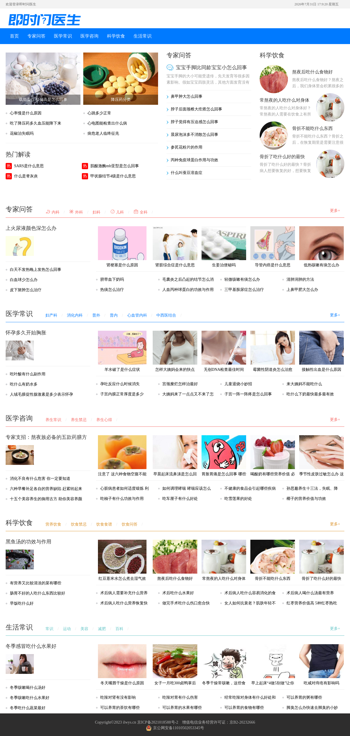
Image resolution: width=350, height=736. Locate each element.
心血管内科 (137, 315)
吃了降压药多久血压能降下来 (35, 123)
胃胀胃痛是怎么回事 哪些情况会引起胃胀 (224, 460)
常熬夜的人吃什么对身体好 (224, 565)
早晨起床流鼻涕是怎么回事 (175, 460)
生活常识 (143, 36)
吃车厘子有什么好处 (180, 499)
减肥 (102, 629)
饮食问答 (129, 524)
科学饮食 (116, 36)
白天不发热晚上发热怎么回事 (35, 269)
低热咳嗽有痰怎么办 (321, 246)
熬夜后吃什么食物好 (312, 71)
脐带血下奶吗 (112, 279)
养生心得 (104, 420)
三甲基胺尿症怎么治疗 (244, 290)
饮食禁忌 (79, 524)
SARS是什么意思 (29, 166)
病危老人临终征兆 (103, 133)
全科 (141, 212)
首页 (14, 36)
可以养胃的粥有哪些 (304, 697)
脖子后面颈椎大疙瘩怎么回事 (196, 109)
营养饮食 (53, 524)
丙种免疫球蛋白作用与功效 (194, 160)
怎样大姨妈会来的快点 (175, 351)
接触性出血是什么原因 (321, 351)
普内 (114, 315)
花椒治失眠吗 (22, 133)
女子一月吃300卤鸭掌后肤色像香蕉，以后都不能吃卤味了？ (175, 674)
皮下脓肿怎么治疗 (25, 290)
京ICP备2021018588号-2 (157, 722)
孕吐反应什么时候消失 (120, 384)
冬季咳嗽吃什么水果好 (29, 698)
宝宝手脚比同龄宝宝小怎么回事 (211, 67)
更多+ (335, 210)
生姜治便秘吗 (224, 246)
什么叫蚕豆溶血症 (186, 173)
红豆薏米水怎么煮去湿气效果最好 (122, 565)
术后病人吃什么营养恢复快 (124, 603)
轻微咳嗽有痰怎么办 (242, 279)
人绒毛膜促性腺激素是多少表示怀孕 (41, 394)
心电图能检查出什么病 (107, 123)
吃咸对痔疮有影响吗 (321, 664)
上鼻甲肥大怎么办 (302, 290)
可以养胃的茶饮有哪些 (120, 707)
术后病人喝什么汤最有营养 (310, 593)
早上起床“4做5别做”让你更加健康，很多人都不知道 (272, 674)
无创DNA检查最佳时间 (224, 351)
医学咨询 (89, 36)
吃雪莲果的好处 (238, 499)
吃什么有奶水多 (24, 384)
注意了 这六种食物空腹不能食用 (122, 460)
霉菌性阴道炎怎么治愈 (272, 351)
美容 (84, 629)
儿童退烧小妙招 (238, 384)
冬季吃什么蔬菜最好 (27, 708)
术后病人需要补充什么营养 (124, 593)
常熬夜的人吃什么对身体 (284, 100)
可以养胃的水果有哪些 (182, 707)
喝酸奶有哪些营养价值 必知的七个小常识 (272, 460)
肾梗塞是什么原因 (122, 246)
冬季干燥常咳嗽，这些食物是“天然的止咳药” (224, 669)
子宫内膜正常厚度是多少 (122, 394)
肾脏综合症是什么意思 (175, 246)
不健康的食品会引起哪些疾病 (250, 488)
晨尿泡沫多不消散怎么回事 (194, 134)
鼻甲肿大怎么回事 (186, 96)
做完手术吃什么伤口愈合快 (186, 603)
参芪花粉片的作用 (186, 147)
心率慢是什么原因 (25, 113)
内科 (52, 212)
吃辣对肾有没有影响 (118, 697)
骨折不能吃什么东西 (312, 128)
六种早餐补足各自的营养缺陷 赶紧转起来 (46, 489)
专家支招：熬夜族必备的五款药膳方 (46, 437)
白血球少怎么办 (24, 280)
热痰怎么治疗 (112, 290)
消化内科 (75, 315)
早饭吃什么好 (22, 603)
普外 (96, 315)
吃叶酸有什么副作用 (27, 374)
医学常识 (63, 36)
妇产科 (51, 315)
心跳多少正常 (99, 113)
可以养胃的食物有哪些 (244, 707)
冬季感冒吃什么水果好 (31, 646)
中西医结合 (166, 315)
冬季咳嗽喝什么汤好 (27, 687)
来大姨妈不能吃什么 (304, 384)
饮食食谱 (104, 524)
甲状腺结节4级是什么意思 (113, 176)
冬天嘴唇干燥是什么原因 (122, 664)
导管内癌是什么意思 (272, 246)
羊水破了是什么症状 (122, 351)
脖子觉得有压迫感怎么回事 (194, 122)
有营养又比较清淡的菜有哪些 (35, 583)
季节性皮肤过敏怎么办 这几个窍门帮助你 (321, 460)
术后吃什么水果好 (178, 593)
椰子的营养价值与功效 (306, 499)
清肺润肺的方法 (300, 279)
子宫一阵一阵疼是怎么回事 (248, 394)
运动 (67, 629)
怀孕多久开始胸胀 (26, 333)
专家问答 (36, 36)
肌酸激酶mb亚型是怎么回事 (114, 166)
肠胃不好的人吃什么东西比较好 (37, 593)
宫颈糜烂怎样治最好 (180, 384)
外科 (76, 212)
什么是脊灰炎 (26, 176)
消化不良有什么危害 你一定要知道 (40, 478)
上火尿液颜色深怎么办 (31, 228)
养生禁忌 (79, 420)
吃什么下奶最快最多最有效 (310, 394)
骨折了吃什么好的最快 (282, 156)
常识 (49, 629)
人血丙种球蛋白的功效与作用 (188, 290)
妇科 (96, 212)
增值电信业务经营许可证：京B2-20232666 (218, 722)
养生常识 (53, 420)
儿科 (117, 212)
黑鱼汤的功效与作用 (28, 542)
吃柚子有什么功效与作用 (122, 499)
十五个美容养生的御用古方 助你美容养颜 (46, 499)
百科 (119, 629)
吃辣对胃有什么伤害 (180, 697)
